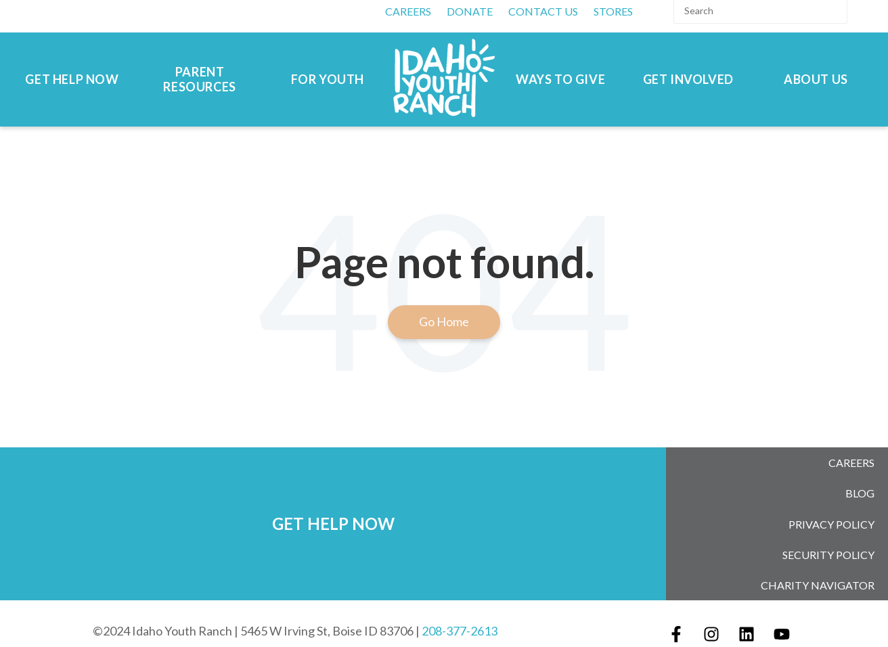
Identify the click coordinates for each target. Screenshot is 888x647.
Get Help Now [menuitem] (71, 79)
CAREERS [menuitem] (408, 11)
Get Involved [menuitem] (688, 79)
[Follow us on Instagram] (711, 613)
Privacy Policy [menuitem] (831, 513)
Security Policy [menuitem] (828, 539)
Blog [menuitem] (859, 487)
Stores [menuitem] (613, 11)
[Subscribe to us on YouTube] (781, 613)
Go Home (444, 321)
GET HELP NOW (333, 512)
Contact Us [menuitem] (543, 11)
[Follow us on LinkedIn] (746, 613)
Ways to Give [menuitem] (560, 79)
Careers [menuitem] (851, 460)
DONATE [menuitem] (470, 11)
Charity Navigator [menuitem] (817, 566)
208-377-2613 (459, 609)
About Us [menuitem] (816, 79)
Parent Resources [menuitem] (199, 79)
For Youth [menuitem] (327, 79)
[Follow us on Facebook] (676, 613)
